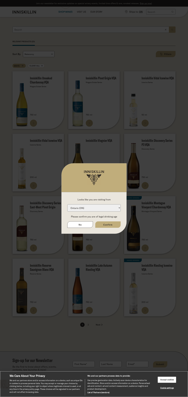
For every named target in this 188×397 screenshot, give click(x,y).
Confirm (108, 224)
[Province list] (94, 208)
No (80, 224)
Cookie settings (167, 388)
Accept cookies (167, 379)
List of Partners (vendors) (98, 392)
